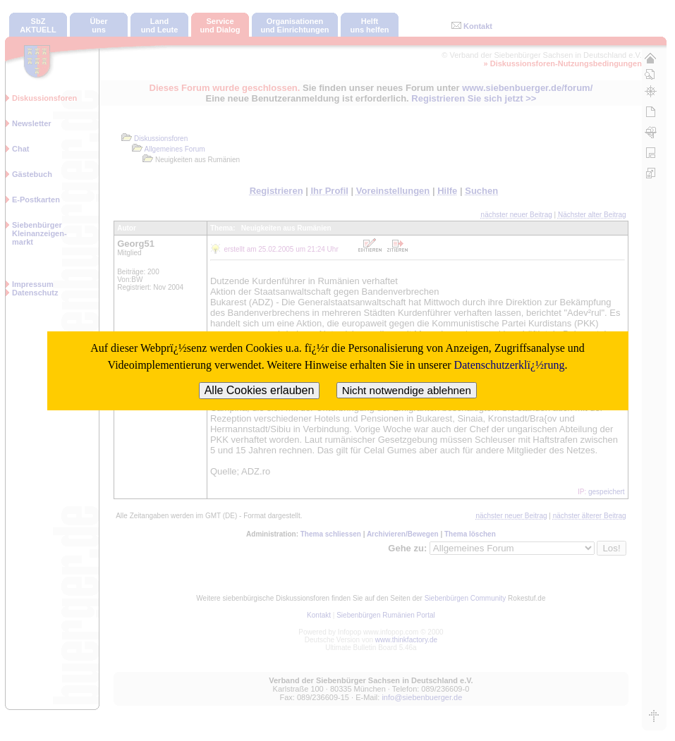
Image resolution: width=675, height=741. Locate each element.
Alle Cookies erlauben (260, 390)
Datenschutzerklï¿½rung (509, 365)
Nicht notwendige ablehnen (406, 390)
